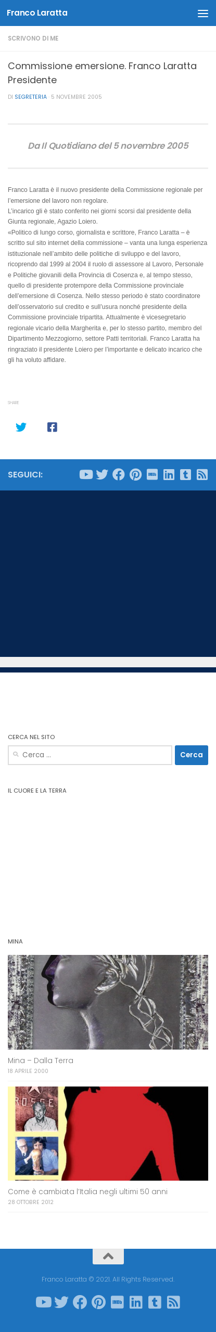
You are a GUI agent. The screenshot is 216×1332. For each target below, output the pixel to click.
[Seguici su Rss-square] (202, 474)
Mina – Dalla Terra (40, 1061)
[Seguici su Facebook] (118, 474)
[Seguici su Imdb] (152, 474)
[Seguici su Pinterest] (135, 474)
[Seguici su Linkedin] (168, 474)
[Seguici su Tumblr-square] (185, 474)
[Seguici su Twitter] (102, 474)
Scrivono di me (33, 38)
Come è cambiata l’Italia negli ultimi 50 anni (88, 1192)
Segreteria (31, 97)
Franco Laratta (37, 12)
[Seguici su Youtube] (85, 474)
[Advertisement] (108, 573)
